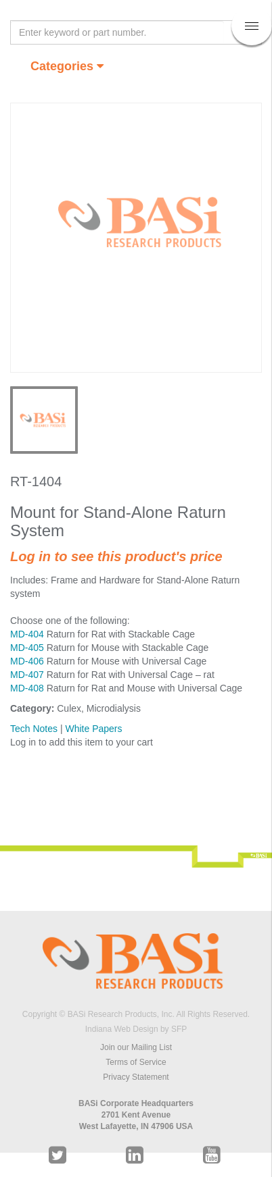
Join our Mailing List (136, 1047)
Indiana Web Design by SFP (136, 1029)
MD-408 (27, 688)
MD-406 (27, 661)
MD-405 (27, 647)
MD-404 (27, 634)
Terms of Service (136, 1062)
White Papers (93, 728)
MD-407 (27, 674)
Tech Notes (34, 728)
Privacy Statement (135, 1077)
